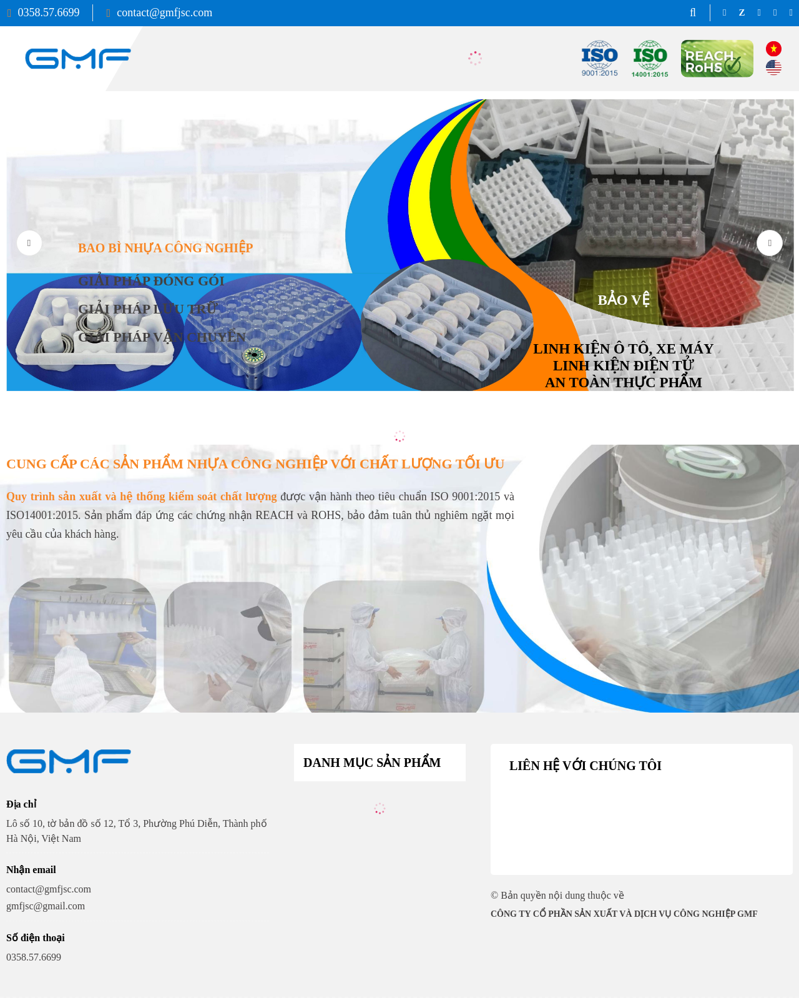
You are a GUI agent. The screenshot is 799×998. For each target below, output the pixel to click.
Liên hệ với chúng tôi (585, 766)
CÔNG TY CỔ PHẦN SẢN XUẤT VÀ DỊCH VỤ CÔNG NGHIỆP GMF (624, 914)
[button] (770, 243)
